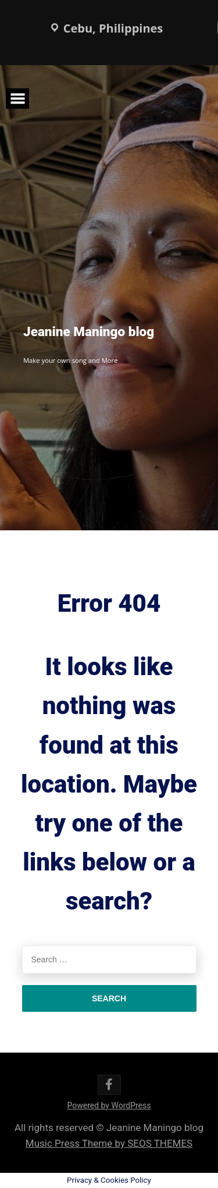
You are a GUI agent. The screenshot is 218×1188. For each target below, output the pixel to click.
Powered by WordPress (109, 1105)
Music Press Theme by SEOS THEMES (109, 1143)
